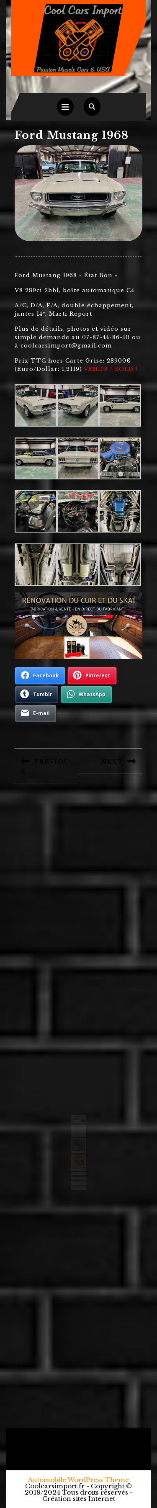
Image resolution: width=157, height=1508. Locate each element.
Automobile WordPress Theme (78, 1480)
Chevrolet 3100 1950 (77, 1131)
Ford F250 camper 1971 (77, 1132)
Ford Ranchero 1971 (76, 1128)
